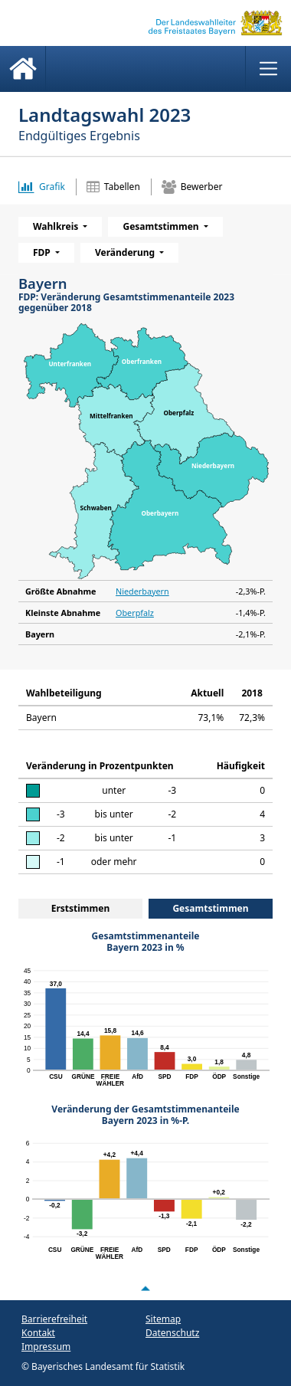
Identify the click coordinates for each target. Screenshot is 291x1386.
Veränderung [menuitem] (126, 252)
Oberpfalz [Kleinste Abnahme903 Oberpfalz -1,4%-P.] (135, 612)
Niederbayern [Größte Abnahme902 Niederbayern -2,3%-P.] (142, 591)
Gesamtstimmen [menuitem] (162, 226)
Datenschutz (172, 1332)
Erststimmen (80, 908)
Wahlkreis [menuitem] (56, 226)
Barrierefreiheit (54, 1318)
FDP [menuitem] (43, 252)
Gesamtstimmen (210, 908)
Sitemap (163, 1318)
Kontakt (38, 1332)
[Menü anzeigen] (268, 69)
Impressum (45, 1346)
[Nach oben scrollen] (145, 1288)
